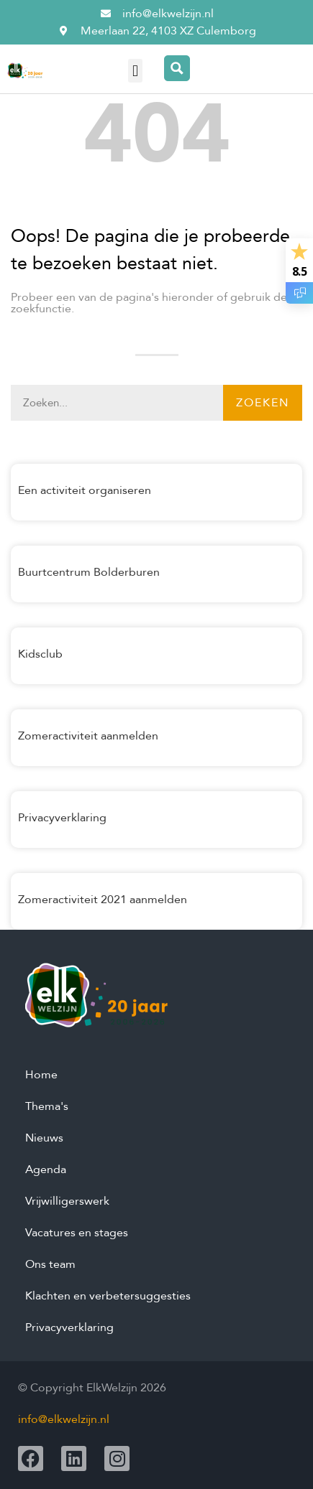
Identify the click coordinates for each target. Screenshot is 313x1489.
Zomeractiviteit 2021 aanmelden (102, 899)
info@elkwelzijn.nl (63, 1419)
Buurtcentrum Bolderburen (89, 572)
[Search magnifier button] (177, 68)
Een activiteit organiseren (84, 490)
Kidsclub (40, 654)
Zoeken (262, 403)
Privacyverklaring (62, 818)
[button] (135, 71)
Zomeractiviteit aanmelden (88, 736)
